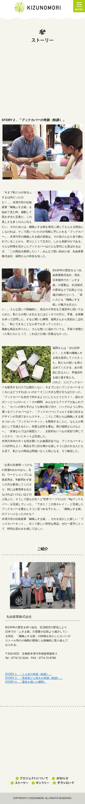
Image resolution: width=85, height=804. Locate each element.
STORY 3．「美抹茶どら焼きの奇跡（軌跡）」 (34, 678)
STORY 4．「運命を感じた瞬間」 (26, 681)
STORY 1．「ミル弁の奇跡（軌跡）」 (28, 674)
